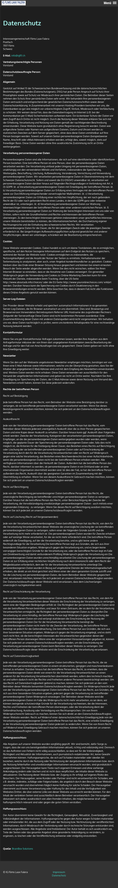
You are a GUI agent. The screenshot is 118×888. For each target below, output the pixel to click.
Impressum (59, 872)
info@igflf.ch (18, 55)
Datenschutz (59, 875)
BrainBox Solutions (22, 848)
